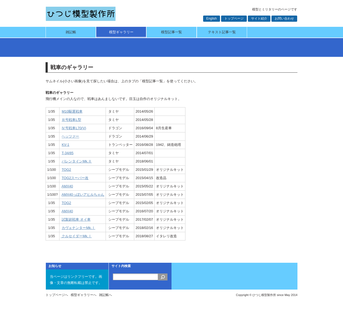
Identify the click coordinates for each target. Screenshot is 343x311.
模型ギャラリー (121, 32)
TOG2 (66, 170)
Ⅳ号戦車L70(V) (74, 128)
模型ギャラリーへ (83, 295)
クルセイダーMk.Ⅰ (76, 236)
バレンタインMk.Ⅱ (77, 161)
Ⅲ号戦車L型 (71, 120)
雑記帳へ (105, 295)
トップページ (234, 18)
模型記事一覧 (171, 32)
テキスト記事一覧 (222, 32)
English (211, 18)
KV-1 (65, 145)
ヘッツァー (70, 136)
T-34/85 (67, 153)
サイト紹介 (259, 18)
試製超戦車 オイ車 (76, 219)
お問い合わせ (284, 18)
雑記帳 (71, 32)
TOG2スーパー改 (75, 178)
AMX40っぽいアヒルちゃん (83, 194)
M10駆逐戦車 (72, 111)
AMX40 (67, 186)
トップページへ (57, 295)
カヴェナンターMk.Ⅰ (78, 228)
